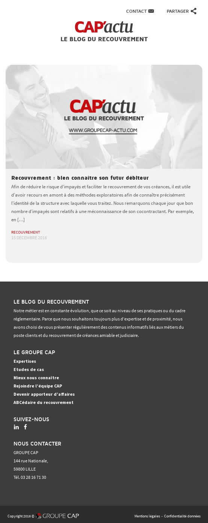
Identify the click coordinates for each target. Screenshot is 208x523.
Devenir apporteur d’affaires (44, 394)
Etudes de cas (29, 369)
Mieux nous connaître (36, 377)
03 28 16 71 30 (33, 477)
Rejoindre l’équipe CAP (38, 386)
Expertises (25, 361)
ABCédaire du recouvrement (44, 402)
